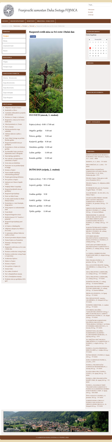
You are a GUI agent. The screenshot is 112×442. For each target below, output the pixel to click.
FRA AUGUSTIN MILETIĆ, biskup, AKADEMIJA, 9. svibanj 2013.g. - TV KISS (98, 267)
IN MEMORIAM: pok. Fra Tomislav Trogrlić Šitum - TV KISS (97, 189)
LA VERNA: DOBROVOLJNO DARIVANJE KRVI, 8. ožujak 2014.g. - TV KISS (98, 255)
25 (103, 53)
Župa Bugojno (8, 97)
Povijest (24, 26)
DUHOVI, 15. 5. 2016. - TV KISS (96, 161)
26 (106, 53)
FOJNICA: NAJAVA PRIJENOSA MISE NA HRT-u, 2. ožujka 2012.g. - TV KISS (97, 350)
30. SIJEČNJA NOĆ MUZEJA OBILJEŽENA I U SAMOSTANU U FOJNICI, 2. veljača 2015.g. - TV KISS (97, 342)
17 (101, 50)
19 (106, 50)
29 (95, 55)
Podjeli (32, 36)
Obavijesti (91, 9)
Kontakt (90, 12)
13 (90, 50)
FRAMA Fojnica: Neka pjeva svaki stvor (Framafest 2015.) (97, 179)
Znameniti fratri (8, 46)
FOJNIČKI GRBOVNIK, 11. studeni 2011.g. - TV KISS (97, 306)
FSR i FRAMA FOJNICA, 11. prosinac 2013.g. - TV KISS (95, 261)
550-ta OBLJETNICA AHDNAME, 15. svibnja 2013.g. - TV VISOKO (97, 273)
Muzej (5, 41)
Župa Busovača (8, 88)
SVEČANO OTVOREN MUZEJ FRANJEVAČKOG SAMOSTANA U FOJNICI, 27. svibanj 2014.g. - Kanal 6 (97, 247)
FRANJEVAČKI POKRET (17, 21)
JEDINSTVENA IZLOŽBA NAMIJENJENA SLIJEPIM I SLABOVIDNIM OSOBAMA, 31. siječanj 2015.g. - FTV (96, 333)
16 (98, 50)
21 (93, 53)
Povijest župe (7, 67)
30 (98, 55)
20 (90, 53)
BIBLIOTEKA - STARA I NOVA (45, 21)
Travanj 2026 (98, 39)
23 (98, 53)
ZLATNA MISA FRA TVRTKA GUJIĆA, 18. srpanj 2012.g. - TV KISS (96, 373)
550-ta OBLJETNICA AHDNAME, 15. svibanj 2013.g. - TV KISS (97, 277)
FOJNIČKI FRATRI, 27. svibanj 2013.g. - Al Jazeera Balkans (96, 282)
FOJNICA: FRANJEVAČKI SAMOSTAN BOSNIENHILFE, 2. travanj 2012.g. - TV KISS (96, 366)
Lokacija (90, 15)
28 (93, 55)
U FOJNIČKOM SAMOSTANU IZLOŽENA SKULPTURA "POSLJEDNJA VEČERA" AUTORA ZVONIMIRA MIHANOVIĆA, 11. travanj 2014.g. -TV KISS (98, 324)
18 (103, 50)
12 (106, 48)
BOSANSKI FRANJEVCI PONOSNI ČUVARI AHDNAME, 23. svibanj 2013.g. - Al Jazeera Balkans (97, 288)
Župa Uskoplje (8, 93)
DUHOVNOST (31, 21)
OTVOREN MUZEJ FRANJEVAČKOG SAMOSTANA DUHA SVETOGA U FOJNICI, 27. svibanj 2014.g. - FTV (97, 239)
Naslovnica (16, 26)
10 (101, 48)
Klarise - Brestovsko (10, 78)
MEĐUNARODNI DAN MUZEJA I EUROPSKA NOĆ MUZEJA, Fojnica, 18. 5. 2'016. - (98, 156)
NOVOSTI (5, 21)
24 (101, 53)
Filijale (5, 62)
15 (95, 50)
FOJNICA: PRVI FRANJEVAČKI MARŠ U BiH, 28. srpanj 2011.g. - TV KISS (98, 380)
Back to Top (108, 437)
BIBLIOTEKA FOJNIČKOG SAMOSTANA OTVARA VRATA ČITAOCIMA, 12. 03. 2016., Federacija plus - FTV (96, 172)
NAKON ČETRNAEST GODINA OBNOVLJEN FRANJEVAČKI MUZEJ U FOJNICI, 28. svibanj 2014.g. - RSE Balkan (96, 230)
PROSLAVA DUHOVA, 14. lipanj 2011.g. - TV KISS (96, 294)
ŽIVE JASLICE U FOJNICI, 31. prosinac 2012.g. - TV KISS (96, 396)
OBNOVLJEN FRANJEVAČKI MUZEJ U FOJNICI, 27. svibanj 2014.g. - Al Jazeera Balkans (96, 210)
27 (90, 55)
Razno (5, 51)
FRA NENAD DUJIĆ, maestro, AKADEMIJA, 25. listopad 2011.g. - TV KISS (97, 300)
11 (103, 48)
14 (93, 50)
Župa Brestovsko (9, 83)
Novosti (32, 26)
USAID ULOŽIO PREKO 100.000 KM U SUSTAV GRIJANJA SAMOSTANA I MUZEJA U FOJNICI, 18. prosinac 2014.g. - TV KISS (97, 201)
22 (95, 53)
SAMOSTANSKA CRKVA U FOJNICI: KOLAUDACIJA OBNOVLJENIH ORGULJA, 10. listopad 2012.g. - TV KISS (96, 403)
